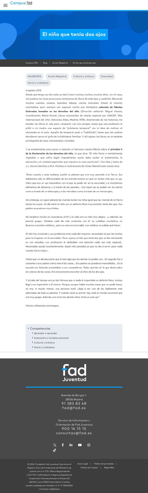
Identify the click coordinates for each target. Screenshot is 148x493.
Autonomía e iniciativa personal (51, 338)
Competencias (40, 328)
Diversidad (107, 76)
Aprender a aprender (45, 333)
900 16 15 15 (74, 429)
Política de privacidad (103, 464)
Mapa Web (109, 468)
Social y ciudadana (38, 83)
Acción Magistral (57, 76)
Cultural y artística (83, 76)
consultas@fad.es (74, 433)
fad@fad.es (74, 408)
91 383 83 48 (74, 404)
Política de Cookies (89, 468)
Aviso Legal (82, 464)
